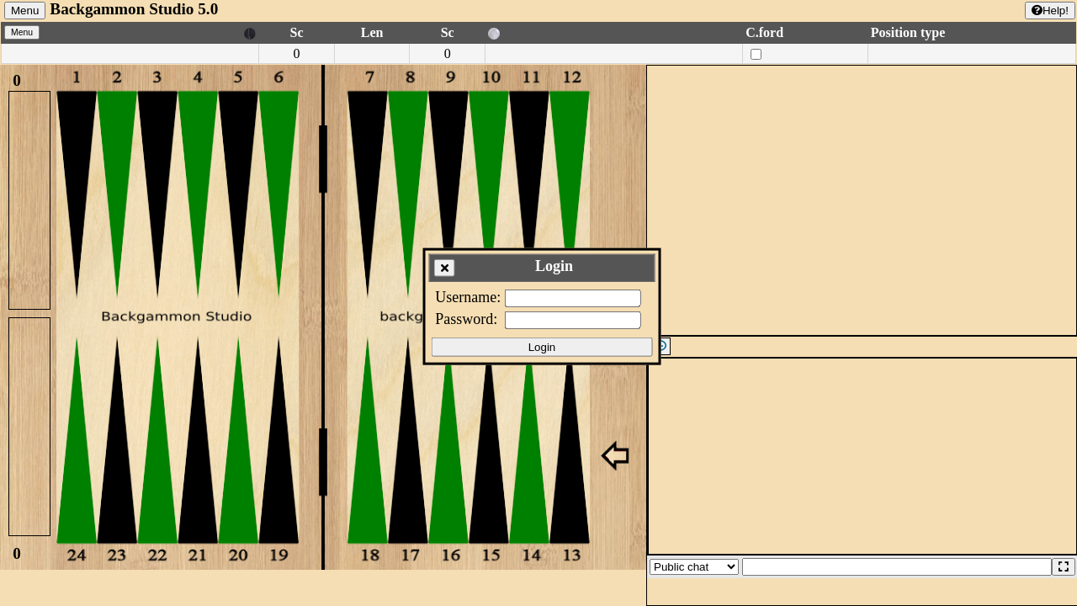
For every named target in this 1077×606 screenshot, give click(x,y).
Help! (1050, 10)
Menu (25, 10)
